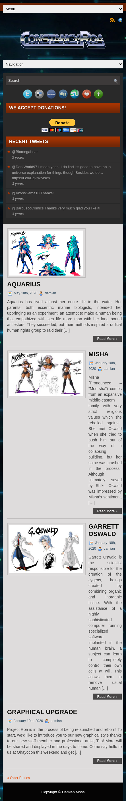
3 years (18, 157)
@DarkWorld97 (24, 167)
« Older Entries (18, 778)
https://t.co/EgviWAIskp (31, 178)
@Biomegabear (25, 152)
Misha (98, 354)
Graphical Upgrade (42, 712)
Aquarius (23, 284)
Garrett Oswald (103, 530)
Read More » (107, 339)
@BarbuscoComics (28, 208)
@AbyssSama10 (26, 193)
